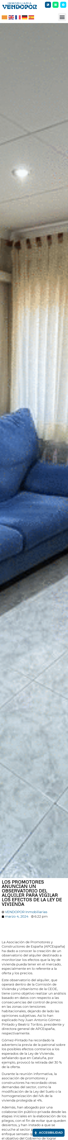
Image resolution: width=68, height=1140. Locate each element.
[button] (62, 17)
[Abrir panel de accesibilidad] (49, 1133)
